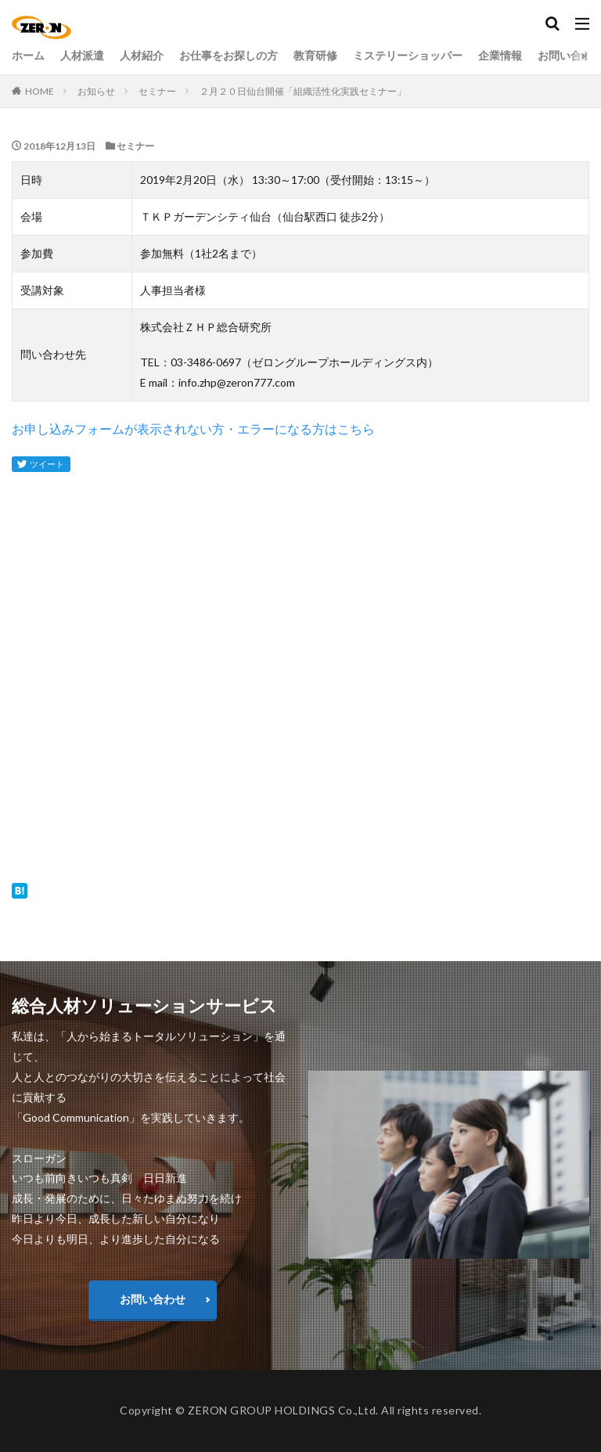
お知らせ (96, 91)
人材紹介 (142, 56)
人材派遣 (82, 56)
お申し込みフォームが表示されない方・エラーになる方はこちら (193, 428)
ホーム (28, 56)
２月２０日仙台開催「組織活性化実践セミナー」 (303, 91)
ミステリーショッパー (407, 56)
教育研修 (315, 56)
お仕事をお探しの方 (228, 56)
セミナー (157, 91)
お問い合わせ (152, 1299)
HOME (39, 91)
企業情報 (500, 56)
